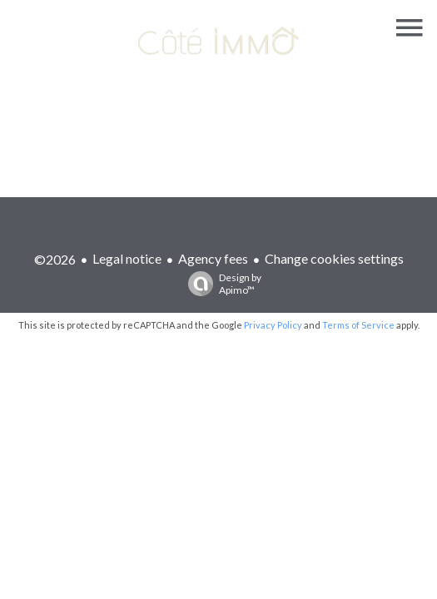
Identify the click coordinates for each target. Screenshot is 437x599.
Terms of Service (358, 324)
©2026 (55, 259)
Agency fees (213, 258)
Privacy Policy (273, 324)
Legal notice (126, 258)
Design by (220, 283)
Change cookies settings (334, 258)
